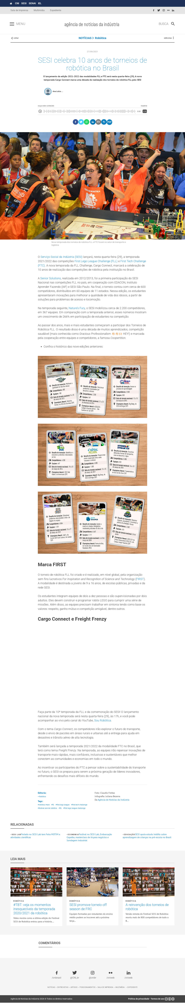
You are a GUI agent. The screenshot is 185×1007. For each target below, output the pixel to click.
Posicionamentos (87, 992)
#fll (52, 809)
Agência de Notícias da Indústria (113, 804)
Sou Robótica (102, 724)
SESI (24, 3)
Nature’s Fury (77, 310)
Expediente (55, 10)
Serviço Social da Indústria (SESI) (61, 258)
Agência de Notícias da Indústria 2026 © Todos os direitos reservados (41, 1003)
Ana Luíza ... (58, 93)
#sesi (48, 809)
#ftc (60, 812)
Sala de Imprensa (19, 10)
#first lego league (62, 809)
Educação (129, 839)
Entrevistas (62, 992)
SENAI (33, 3)
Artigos (73, 992)
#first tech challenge (79, 809)
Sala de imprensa (105, 992)
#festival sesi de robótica (47, 812)
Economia (73, 839)
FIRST (140, 581)
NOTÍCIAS (85, 39)
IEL (40, 3)
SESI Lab (16, 839)
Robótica (100, 39)
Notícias (51, 992)
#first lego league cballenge (74, 812)
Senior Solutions (50, 280)
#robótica (41, 809)
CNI (18, 3)
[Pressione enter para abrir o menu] (13, 24)
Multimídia (39, 10)
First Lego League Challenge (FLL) (96, 262)
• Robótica (42, 801)
